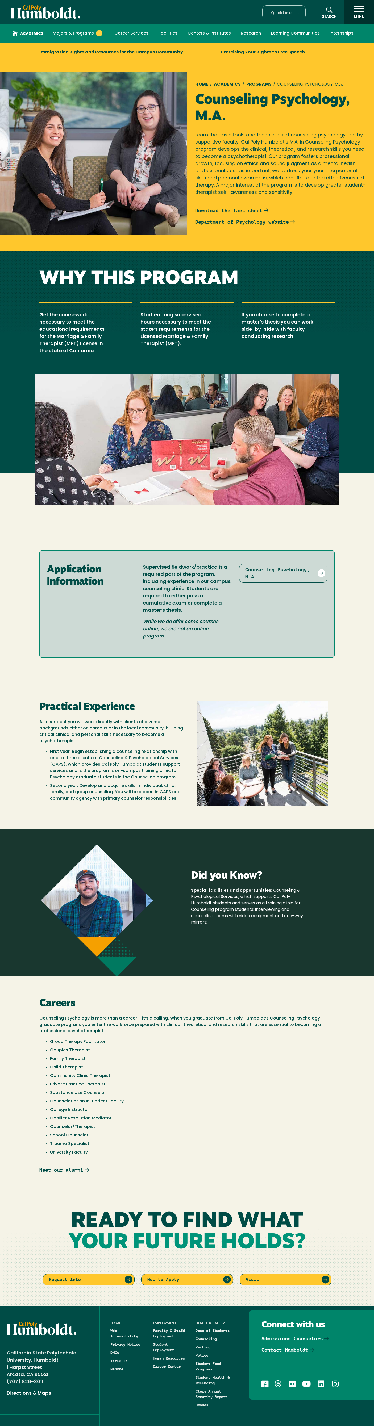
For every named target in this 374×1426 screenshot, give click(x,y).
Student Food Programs (208, 1366)
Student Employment (163, 1347)
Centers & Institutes (209, 33)
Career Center (167, 1366)
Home (201, 84)
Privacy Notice (125, 1344)
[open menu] (359, 12)
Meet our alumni (61, 1170)
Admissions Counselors (292, 1338)
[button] (284, 12)
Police (202, 1355)
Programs (259, 84)
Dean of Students (213, 1330)
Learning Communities (295, 33)
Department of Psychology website (242, 222)
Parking (203, 1347)
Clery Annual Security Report (211, 1394)
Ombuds (202, 1405)
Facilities (168, 33)
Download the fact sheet (229, 210)
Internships (342, 33)
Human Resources (169, 1358)
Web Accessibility (124, 1333)
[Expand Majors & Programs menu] (99, 33)
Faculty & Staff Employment (169, 1333)
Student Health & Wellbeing (213, 1380)
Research (251, 33)
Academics (28, 34)
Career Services (131, 33)
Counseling (206, 1339)
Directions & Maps (29, 1393)
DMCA (114, 1352)
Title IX (118, 1361)
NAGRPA (116, 1369)
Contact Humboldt (284, 1350)
